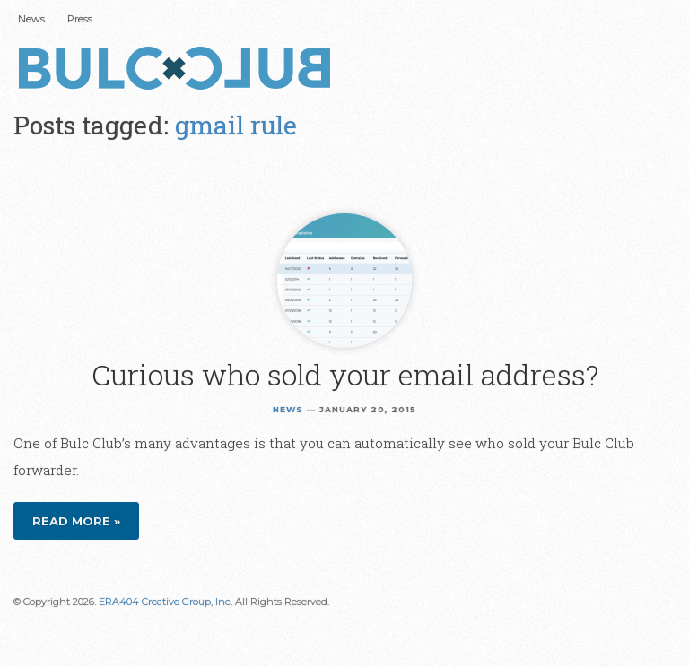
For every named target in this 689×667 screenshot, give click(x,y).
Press (79, 19)
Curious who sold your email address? (345, 374)
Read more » (76, 521)
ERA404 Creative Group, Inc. (165, 601)
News (31, 19)
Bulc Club (179, 70)
